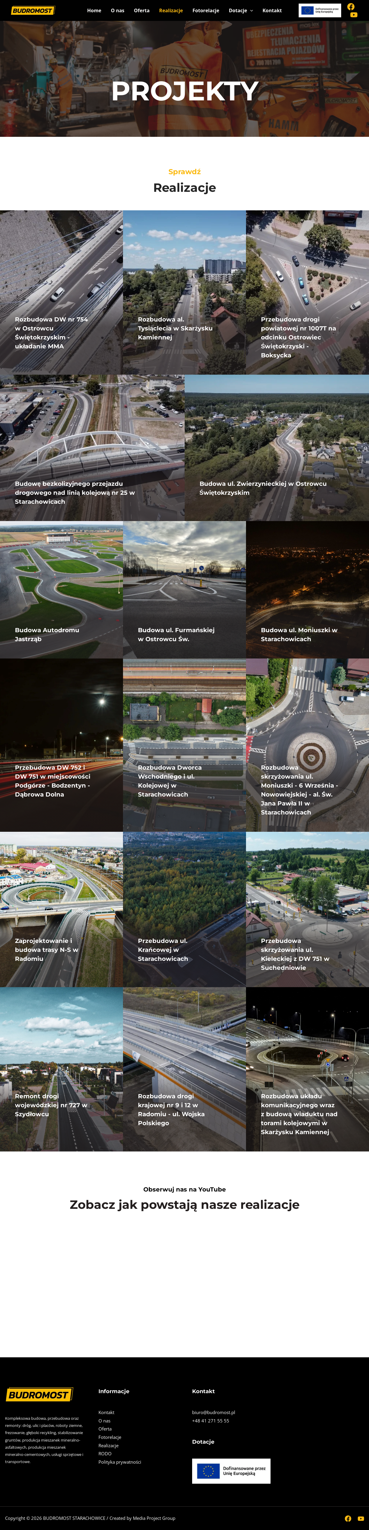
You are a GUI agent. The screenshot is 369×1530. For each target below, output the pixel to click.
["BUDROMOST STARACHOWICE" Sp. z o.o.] (32, 10)
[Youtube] (354, 15)
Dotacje (241, 10)
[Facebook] (351, 6)
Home (94, 10)
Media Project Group (154, 1518)
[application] (250, 10)
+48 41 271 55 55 (210, 1421)
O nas (117, 10)
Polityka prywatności (119, 1462)
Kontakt (272, 10)
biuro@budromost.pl (213, 1412)
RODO (105, 1454)
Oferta (142, 10)
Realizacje (171, 10)
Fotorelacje (205, 10)
